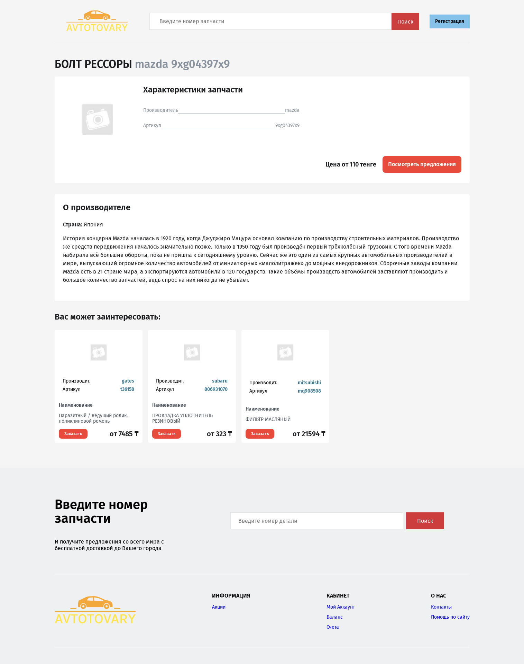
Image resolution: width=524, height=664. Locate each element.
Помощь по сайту (450, 617)
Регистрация (449, 21)
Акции (219, 607)
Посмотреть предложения (422, 164)
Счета (333, 627)
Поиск (405, 21)
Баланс (335, 617)
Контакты (441, 607)
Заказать (73, 433)
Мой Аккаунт (341, 607)
